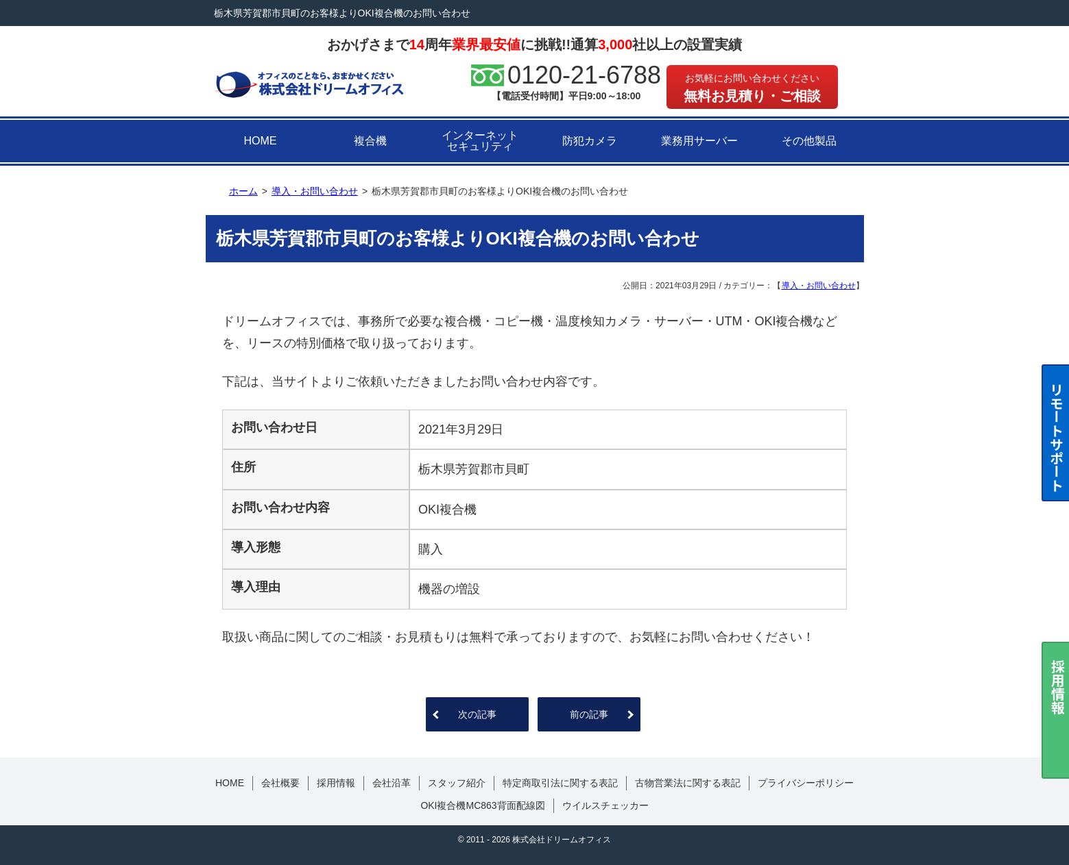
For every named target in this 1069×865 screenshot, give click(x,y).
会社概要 (280, 783)
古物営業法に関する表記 (688, 783)
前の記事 (589, 714)
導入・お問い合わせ (819, 285)
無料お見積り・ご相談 (752, 88)
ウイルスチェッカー (605, 805)
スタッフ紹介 (456, 783)
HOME (260, 141)
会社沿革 (391, 783)
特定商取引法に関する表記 (560, 783)
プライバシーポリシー (806, 783)
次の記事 (477, 714)
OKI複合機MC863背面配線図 (482, 805)
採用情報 (336, 783)
